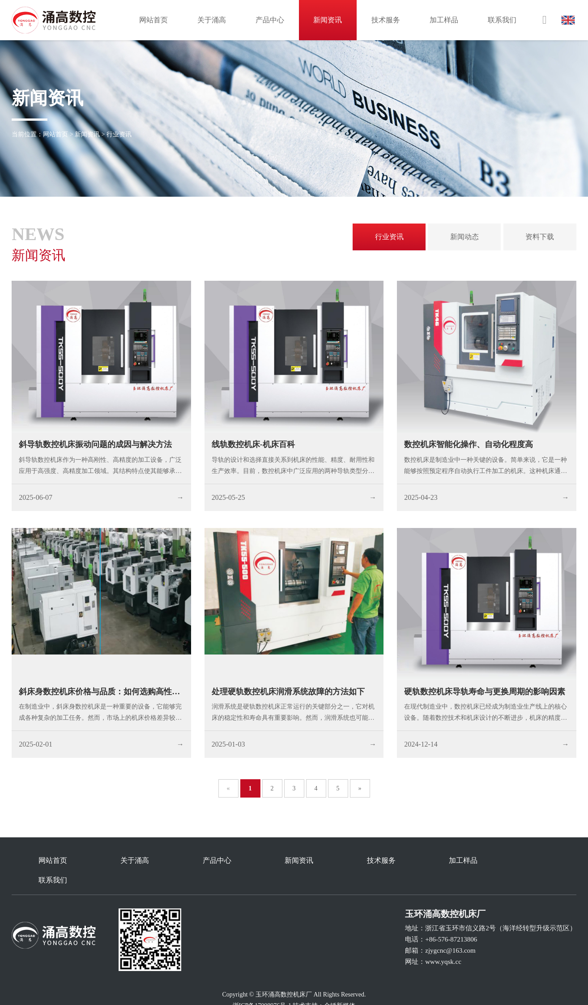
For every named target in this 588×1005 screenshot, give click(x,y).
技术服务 (385, 20)
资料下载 (539, 237)
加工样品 (444, 20)
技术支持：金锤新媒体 (324, 986)
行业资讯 (119, 134)
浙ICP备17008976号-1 (262, 986)
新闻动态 (464, 237)
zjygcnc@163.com (450, 930)
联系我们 (502, 20)
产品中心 (270, 20)
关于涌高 (211, 20)
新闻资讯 (327, 20)
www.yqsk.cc (443, 942)
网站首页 (153, 20)
